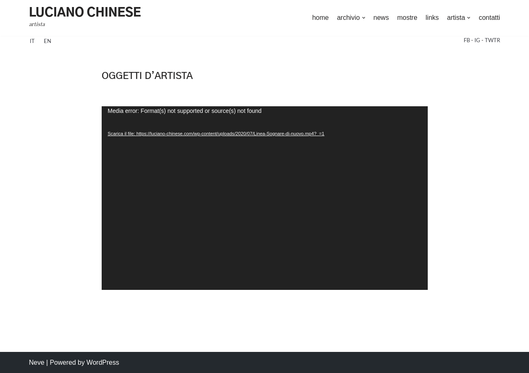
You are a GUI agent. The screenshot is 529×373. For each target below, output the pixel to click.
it (32, 41)
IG (477, 40)
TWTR (492, 40)
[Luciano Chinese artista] (85, 18)
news (381, 17)
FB (467, 40)
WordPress (102, 362)
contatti (489, 17)
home (320, 17)
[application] (265, 198)
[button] (363, 17)
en (47, 41)
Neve (36, 362)
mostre (407, 17)
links (432, 17)
